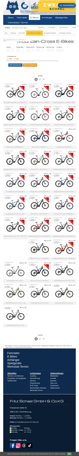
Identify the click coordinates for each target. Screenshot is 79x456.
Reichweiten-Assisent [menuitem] (38, 388)
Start (11, 17)
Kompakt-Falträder (50, 33)
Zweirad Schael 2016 (4, 25)
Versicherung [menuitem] (35, 378)
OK (69, 454)
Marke (8, 47)
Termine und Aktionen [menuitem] (15, 376)
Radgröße (19, 47)
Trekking (13, 33)
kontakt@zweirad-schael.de (26, 422)
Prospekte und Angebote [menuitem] (16, 378)
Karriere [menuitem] (53, 381)
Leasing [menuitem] (33, 376)
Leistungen (52, 27)
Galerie (74, 27)
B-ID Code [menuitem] (34, 385)
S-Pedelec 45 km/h (65, 33)
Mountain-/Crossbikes (34, 33)
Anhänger (47, 17)
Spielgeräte (61, 17)
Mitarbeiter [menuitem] (54, 376)
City (6, 33)
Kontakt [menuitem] (53, 378)
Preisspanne (11, 56)
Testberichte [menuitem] (11, 381)
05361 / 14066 (24, 418)
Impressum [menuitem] (54, 385)
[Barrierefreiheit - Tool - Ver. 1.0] (67, 5)
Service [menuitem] (33, 381)
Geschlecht (29, 47)
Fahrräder (22, 17)
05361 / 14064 (22, 416)
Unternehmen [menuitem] (56, 373)
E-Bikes (34, 17)
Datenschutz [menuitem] (55, 388)
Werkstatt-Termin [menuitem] (36, 390)
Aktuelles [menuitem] (11, 373)
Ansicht (59, 47)
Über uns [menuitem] (53, 383)
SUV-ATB (22, 33)
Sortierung (50, 47)
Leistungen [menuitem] (35, 373)
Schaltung (39, 47)
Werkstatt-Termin (18, 22)
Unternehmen (64, 27)
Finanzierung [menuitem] (35, 383)
